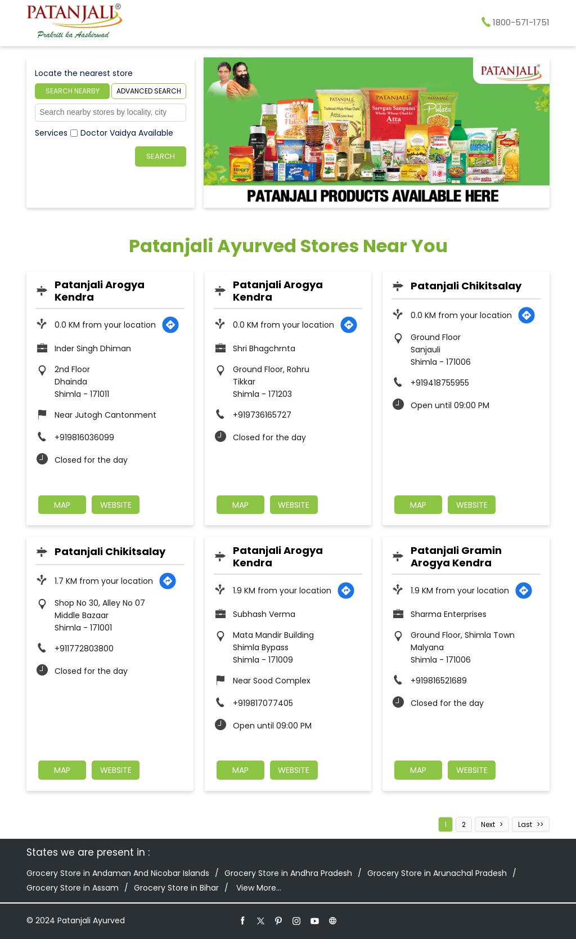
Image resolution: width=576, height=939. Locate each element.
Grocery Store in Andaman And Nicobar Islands (117, 873)
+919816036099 (84, 437)
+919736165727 (262, 415)
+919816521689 (439, 680)
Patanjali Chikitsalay (466, 286)
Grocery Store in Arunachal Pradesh (437, 873)
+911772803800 (84, 648)
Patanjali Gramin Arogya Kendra (456, 556)
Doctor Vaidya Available (126, 132)
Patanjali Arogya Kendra (100, 291)
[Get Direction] (170, 325)
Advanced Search (148, 91)
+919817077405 (263, 703)
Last (525, 824)
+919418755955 (440, 382)
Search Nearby (73, 91)
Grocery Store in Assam (72, 887)
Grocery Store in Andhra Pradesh (288, 873)
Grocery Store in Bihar (176, 887)
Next (488, 824)
